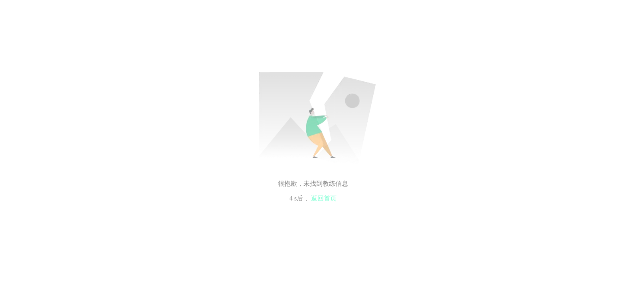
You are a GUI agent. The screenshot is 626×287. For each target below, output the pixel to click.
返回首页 (324, 198)
